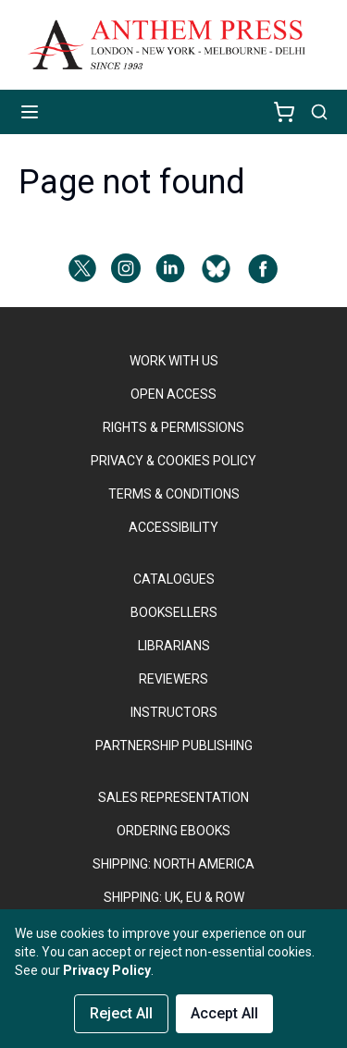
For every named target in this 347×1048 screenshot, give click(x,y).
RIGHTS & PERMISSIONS (173, 427)
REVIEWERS (173, 679)
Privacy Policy (107, 970)
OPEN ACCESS (173, 394)
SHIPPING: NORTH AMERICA (173, 864)
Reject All (121, 1013)
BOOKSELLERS (173, 612)
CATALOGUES (174, 579)
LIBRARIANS (174, 645)
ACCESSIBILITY (173, 527)
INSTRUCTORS (173, 712)
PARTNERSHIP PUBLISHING (174, 745)
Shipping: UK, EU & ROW (174, 897)
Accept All (224, 1013)
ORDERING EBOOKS (173, 830)
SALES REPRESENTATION (173, 797)
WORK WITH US (174, 360)
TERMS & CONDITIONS (174, 494)
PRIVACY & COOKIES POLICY (173, 460)
